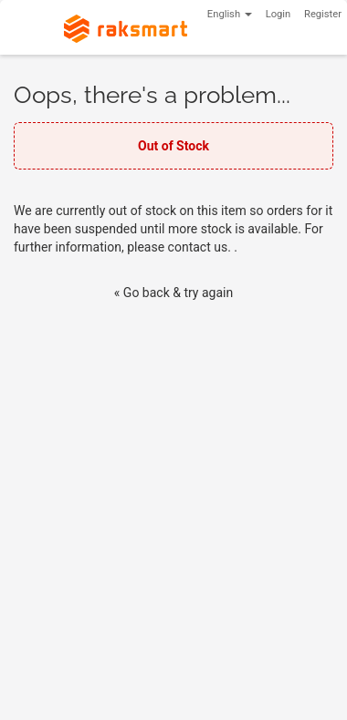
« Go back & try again (173, 292)
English (229, 14)
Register (323, 14)
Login (278, 14)
